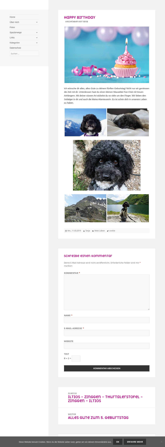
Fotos (12, 27)
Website (68, 341)
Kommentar (72, 273)
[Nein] (161, 441)
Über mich (14, 22)
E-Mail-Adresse (74, 328)
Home (12, 17)
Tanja (87, 230)
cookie (112, 230)
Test (66, 354)
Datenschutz (15, 48)
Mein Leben (100, 230)
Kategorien (15, 43)
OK (117, 441)
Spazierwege (16, 32)
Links (12, 37)
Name (68, 315)
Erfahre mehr (135, 441)
